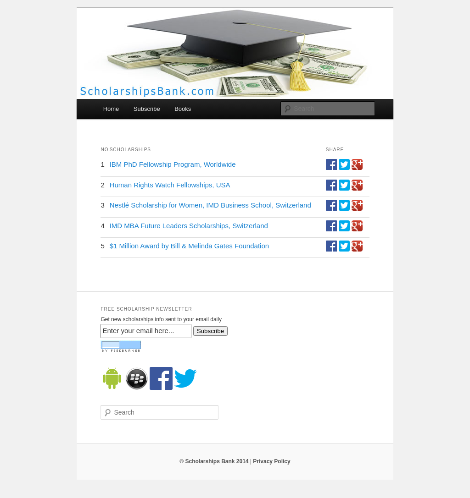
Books (182, 108)
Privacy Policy (271, 461)
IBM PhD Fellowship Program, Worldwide (173, 164)
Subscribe (147, 108)
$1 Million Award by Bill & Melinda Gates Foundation (189, 246)
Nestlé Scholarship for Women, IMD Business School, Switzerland (210, 205)
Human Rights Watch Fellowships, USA (170, 185)
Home (111, 108)
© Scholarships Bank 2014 (213, 461)
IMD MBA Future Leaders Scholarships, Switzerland (189, 226)
